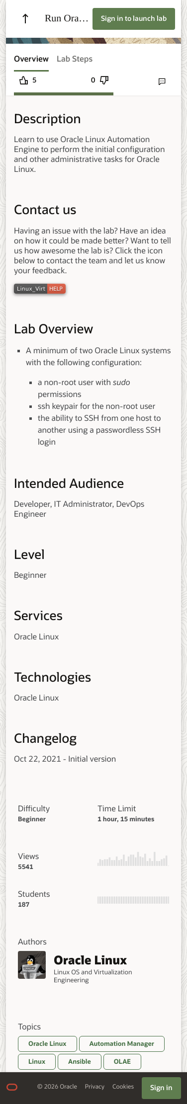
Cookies (123, 1087)
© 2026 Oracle (57, 1087)
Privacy (94, 1087)
